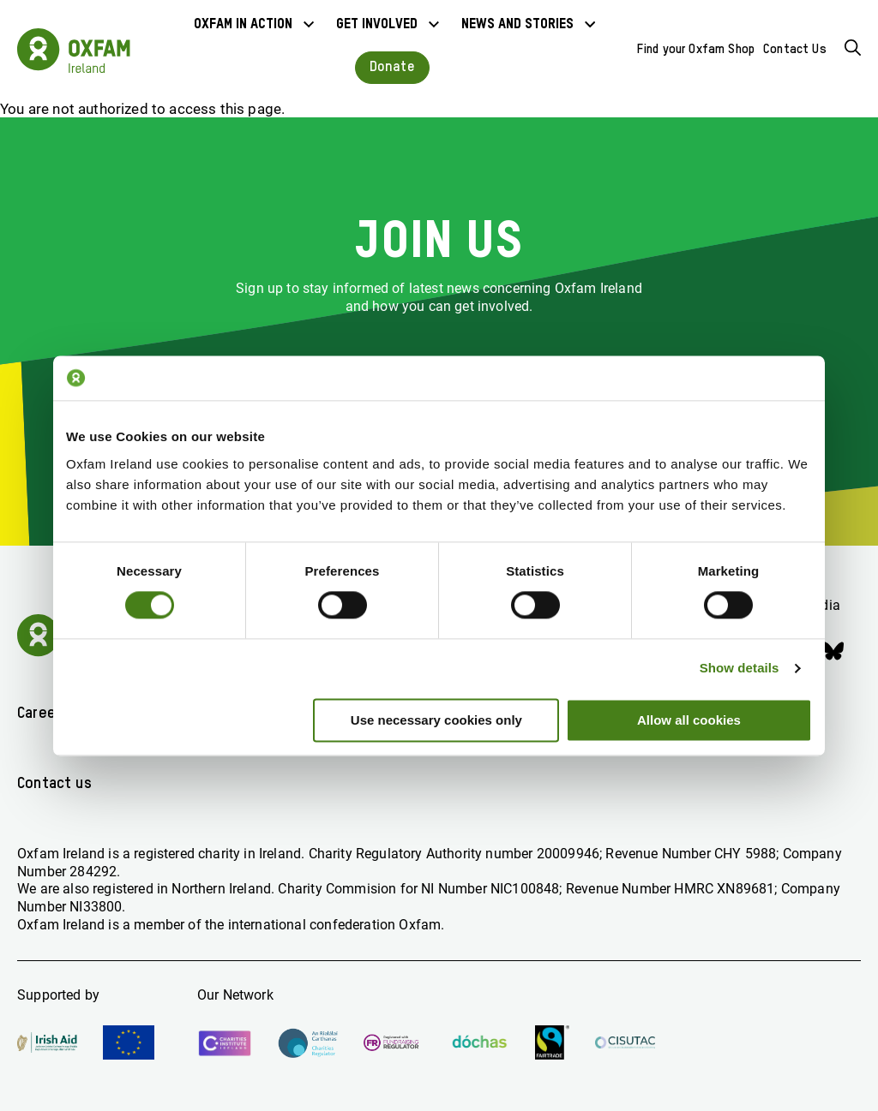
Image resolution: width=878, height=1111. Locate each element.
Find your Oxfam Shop (696, 49)
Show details (739, 668)
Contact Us (795, 49)
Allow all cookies (689, 720)
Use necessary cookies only (436, 720)
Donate (392, 67)
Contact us (54, 783)
